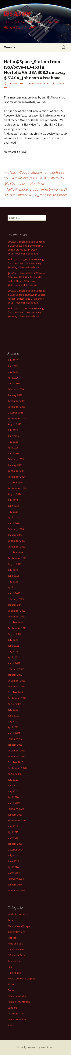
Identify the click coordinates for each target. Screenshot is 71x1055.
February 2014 (16, 878)
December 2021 (16, 680)
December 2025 (16, 401)
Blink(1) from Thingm (19, 926)
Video (11, 1025)
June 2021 (13, 715)
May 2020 (13, 791)
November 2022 (16, 616)
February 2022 (16, 669)
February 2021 (16, 739)
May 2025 (13, 441)
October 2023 (15, 552)
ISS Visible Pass (16, 955)
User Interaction (17, 1019)
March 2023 (14, 593)
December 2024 (16, 471)
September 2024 (17, 488)
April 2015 (13, 832)
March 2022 (14, 663)
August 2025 (14, 424)
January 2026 (15, 395)
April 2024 (13, 517)
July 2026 (13, 360)
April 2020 (13, 797)
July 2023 (13, 570)
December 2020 (16, 750)
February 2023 (16, 599)
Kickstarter (14, 961)
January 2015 (15, 843)
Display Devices (16, 932)
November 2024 (16, 476)
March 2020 (14, 803)
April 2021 (13, 727)
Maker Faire (14, 972)
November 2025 (16, 406)
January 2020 (15, 814)
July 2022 (13, 639)
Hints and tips (15, 943)
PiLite (11, 984)
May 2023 (13, 581)
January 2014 (15, 884)
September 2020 (17, 768)
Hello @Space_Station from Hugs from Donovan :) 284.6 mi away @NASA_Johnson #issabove (26, 263)
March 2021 (14, 733)
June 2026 (13, 366)
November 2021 (16, 686)
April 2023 (13, 587)
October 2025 (15, 412)
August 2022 (14, 634)
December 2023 (16, 540)
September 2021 (17, 698)
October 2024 (15, 482)
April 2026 (13, 377)
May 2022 (13, 651)
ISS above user (39, 83)
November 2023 (16, 546)
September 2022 (17, 628)
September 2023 (17, 558)
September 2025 (17, 418)
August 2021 (14, 704)
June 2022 (13, 645)
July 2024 (13, 500)
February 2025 (16, 459)
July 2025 (13, 430)
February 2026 (16, 389)
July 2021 (13, 709)
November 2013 (16, 890)
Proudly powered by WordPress (35, 1047)
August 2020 (14, 774)
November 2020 (16, 756)
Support (12, 1007)
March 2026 (14, 383)
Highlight (12, 937)
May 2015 (13, 826)
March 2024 (14, 523)
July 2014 (13, 855)
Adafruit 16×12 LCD (18, 914)
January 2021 (15, 744)
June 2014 (13, 861)
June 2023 (13, 575)
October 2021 (15, 692)
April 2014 (13, 867)
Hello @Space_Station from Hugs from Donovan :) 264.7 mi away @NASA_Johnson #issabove (26, 312)
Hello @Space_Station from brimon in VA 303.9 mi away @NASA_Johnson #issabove (35, 195)
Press (11, 990)
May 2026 (13, 371)
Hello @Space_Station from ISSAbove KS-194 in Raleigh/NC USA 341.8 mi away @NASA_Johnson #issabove (34, 178)
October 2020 (15, 762)
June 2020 (13, 785)
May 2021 (13, 721)
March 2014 (14, 873)
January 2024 (15, 535)
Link (10, 967)
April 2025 (13, 447)
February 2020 (16, 808)
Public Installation (17, 996)
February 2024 (16, 529)
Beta (10, 920)
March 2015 (14, 838)
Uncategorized (16, 1013)
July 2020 (13, 779)
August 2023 (14, 564)
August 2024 (14, 494)
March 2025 (14, 453)
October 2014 (15, 849)
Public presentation (19, 1001)
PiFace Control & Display (21, 978)
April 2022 (13, 657)
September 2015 (17, 820)
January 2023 (15, 605)
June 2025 (13, 436)
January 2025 (15, 465)
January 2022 (15, 674)
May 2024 (13, 511)
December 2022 (16, 610)
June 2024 (13, 505)
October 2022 (15, 622)
